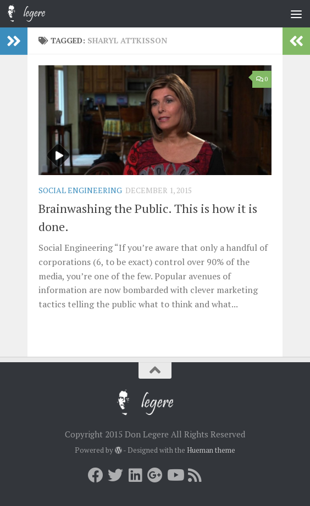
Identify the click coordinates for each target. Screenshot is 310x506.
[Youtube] (174, 475)
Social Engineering (80, 190)
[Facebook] (95, 475)
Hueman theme (211, 450)
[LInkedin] (135, 475)
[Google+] (155, 475)
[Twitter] (115, 475)
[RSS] (194, 475)
